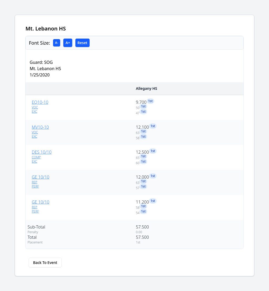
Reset (82, 42)
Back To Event (45, 262)
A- (56, 42)
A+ (67, 42)
